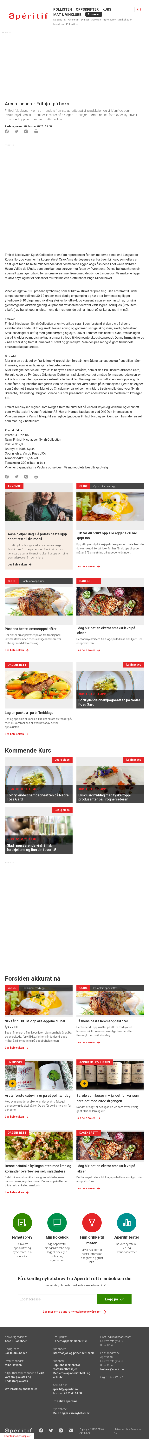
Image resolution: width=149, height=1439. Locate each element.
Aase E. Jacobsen (16, 1341)
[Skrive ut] (36, 131)
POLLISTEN (62, 9)
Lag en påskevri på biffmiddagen (30, 713)
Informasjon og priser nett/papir (73, 1353)
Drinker (85, 19)
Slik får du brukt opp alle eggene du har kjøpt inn (106, 535)
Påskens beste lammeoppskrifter (31, 629)
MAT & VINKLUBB (67, 15)
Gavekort (96, 19)
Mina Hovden (13, 1365)
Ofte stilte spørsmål (65, 1401)
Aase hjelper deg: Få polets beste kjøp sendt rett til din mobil (37, 536)
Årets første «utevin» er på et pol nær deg (37, 1095)
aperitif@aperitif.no (65, 1389)
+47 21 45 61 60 (72, 1393)
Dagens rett (59, 19)
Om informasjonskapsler (21, 1388)
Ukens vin (73, 19)
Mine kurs (58, 24)
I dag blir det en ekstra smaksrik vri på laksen (105, 630)
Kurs (106, 9)
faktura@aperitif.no (113, 1369)
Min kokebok (125, 19)
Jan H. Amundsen (16, 1353)
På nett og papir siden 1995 (70, 1341)
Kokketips (72, 24)
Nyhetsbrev (109, 19)
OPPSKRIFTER (87, 9)
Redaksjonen (13, 126)
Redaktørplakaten (16, 1381)
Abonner (93, 14)
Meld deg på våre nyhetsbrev (71, 1413)
